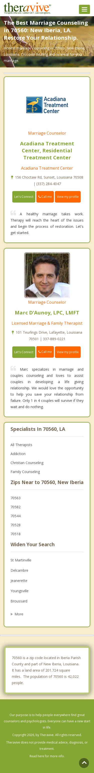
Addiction (18, 453)
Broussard (19, 601)
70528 (16, 524)
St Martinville (21, 560)
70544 (16, 516)
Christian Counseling (27, 462)
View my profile (68, 197)
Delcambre (19, 570)
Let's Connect (23, 197)
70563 (16, 498)
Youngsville (20, 590)
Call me (45, 197)
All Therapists (21, 444)
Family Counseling (25, 471)
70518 (16, 533)
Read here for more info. (47, 756)
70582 (16, 507)
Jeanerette (19, 580)
